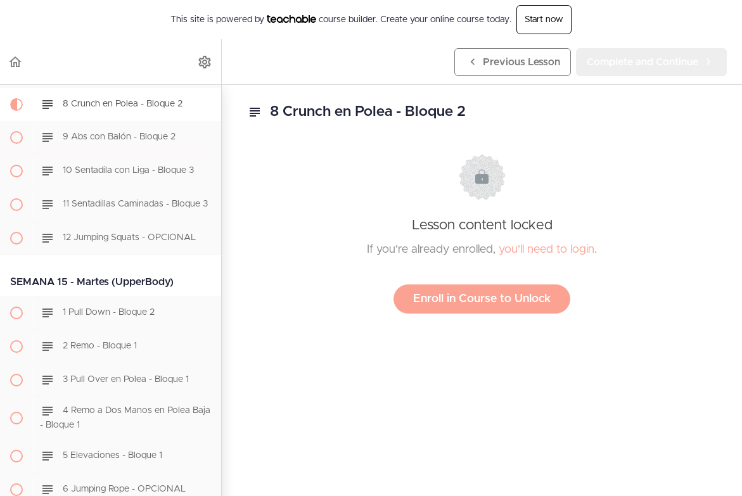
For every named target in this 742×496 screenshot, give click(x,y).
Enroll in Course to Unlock (482, 299)
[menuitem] (205, 61)
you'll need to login (546, 249)
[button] (16, 61)
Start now (544, 19)
